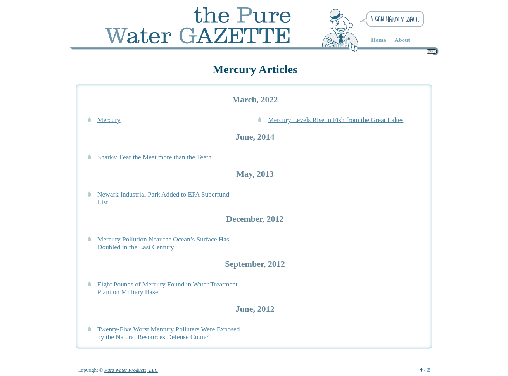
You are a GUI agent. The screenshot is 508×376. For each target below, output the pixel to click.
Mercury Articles (255, 69)
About (402, 40)
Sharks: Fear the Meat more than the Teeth (154, 157)
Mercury (109, 120)
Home (378, 40)
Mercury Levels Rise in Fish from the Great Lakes (335, 120)
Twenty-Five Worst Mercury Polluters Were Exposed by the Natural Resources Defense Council (168, 333)
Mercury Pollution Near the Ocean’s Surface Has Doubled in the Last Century (163, 243)
